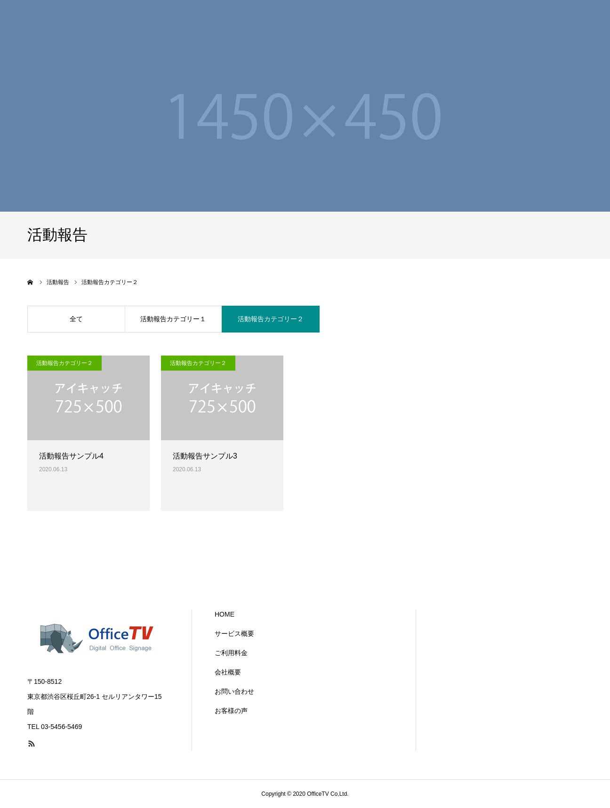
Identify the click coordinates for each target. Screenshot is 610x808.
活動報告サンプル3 (205, 456)
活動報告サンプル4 (71, 456)
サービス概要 (234, 633)
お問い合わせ (234, 691)
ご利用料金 (231, 653)
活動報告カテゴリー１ (173, 319)
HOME (224, 614)
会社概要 (228, 672)
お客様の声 (231, 710)
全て (76, 319)
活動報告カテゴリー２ (271, 319)
